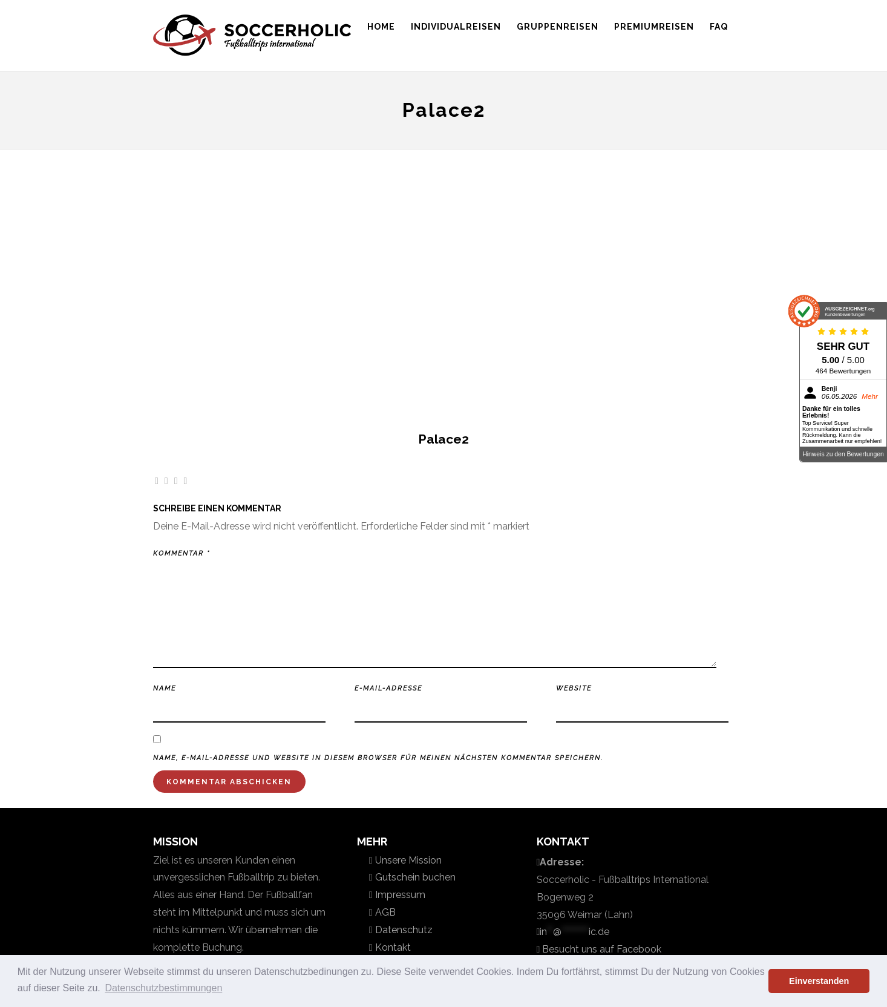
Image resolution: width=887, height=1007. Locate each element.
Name (164, 688)
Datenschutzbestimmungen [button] (163, 988)
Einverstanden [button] (819, 981)
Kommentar (181, 553)
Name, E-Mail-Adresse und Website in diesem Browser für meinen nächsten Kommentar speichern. (378, 758)
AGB (384, 912)
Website (574, 688)
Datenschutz (403, 930)
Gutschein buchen (414, 877)
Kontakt (392, 947)
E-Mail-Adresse (388, 688)
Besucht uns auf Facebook (600, 949)
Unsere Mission (407, 860)
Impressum (399, 894)
